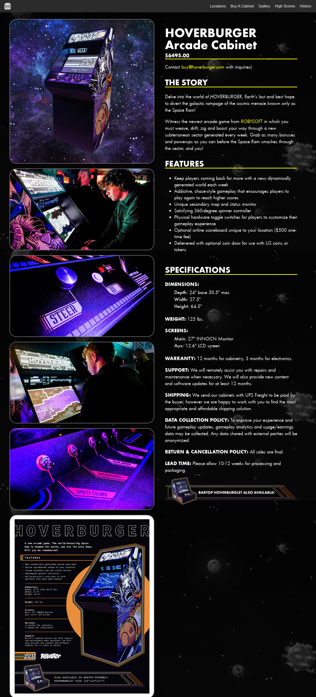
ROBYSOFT (252, 121)
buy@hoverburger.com (202, 66)
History (305, 6)
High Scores (285, 6)
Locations (218, 6)
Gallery (264, 6)
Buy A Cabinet (242, 6)
